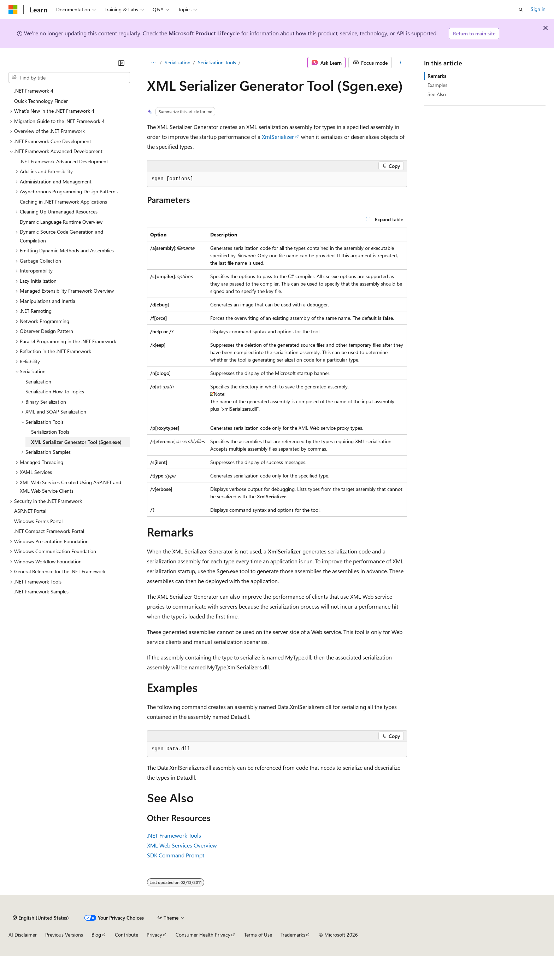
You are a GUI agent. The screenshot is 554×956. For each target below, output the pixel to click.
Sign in (538, 9)
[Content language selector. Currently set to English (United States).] (40, 917)
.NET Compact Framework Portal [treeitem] (49, 531)
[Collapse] (121, 63)
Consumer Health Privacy (203, 934)
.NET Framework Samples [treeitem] (41, 591)
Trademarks (293, 934)
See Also (437, 94)
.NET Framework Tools (174, 835)
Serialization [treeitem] (38, 381)
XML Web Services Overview (182, 845)
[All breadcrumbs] (153, 62)
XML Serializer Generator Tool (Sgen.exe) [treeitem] (76, 442)
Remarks (437, 75)
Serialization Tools (217, 62)
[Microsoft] (13, 9)
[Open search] (521, 9)
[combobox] (69, 77)
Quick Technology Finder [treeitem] (41, 101)
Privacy (154, 934)
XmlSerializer (278, 136)
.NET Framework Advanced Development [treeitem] (64, 161)
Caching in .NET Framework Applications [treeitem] (63, 201)
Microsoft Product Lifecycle (204, 33)
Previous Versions (64, 934)
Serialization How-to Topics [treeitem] (54, 391)
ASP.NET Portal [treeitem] (30, 511)
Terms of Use (258, 934)
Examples (437, 85)
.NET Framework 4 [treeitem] (33, 90)
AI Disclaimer (22, 934)
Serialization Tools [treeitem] (50, 431)
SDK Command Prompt (175, 855)
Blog (96, 934)
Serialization (177, 62)
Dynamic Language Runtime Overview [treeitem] (61, 221)
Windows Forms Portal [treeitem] (38, 521)
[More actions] (401, 62)
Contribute (126, 934)
